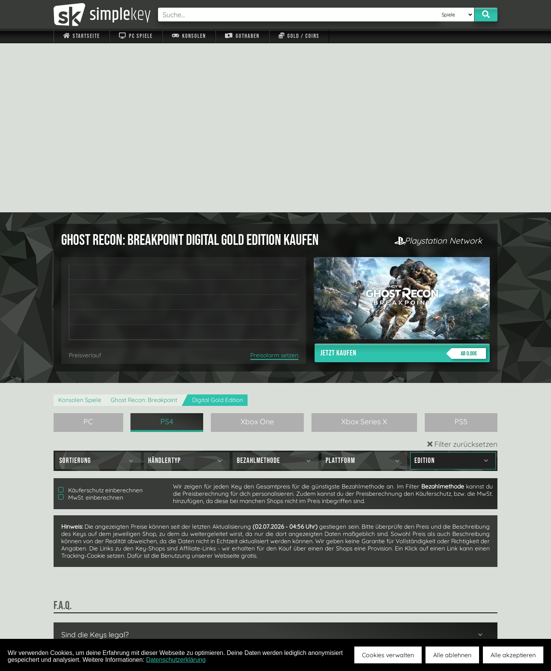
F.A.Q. (227, 620)
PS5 (461, 252)
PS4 (166, 252)
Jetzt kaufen (403, 184)
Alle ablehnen (452, 655)
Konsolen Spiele (79, 231)
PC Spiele (135, 36)
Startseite (81, 36)
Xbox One (257, 252)
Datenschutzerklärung (176, 659)
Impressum (86, 620)
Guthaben (242, 36)
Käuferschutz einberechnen (100, 321)
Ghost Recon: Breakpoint (144, 231)
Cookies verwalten (388, 655)
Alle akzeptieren (513, 655)
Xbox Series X (364, 252)
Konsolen (189, 36)
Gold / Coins (299, 36)
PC (88, 252)
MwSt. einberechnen (90, 328)
